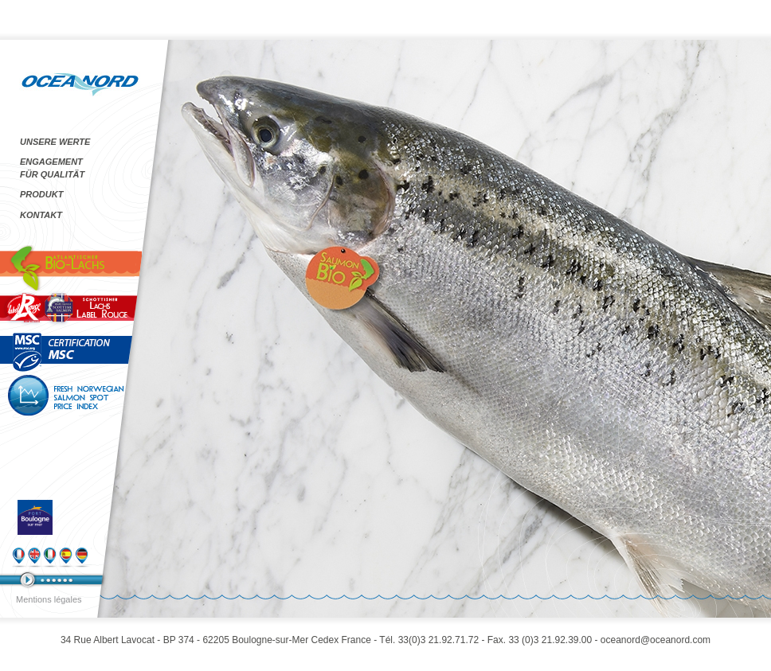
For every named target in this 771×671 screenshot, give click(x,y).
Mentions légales (49, 599)
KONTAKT (41, 215)
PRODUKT (41, 194)
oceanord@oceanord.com (655, 640)
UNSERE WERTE (55, 141)
